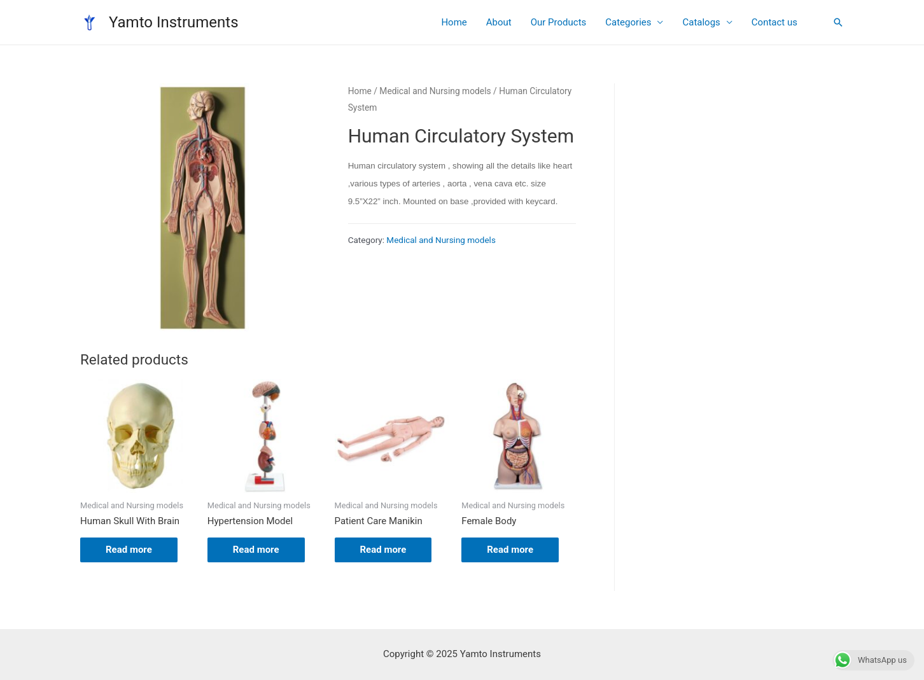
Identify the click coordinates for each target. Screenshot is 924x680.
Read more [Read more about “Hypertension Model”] (256, 549)
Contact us (774, 22)
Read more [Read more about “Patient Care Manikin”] (383, 549)
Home (453, 22)
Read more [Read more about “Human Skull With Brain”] (129, 549)
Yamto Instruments (174, 22)
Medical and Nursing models (435, 91)
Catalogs (701, 22)
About (499, 22)
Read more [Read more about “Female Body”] (510, 549)
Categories (628, 22)
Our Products (559, 22)
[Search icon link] (838, 22)
